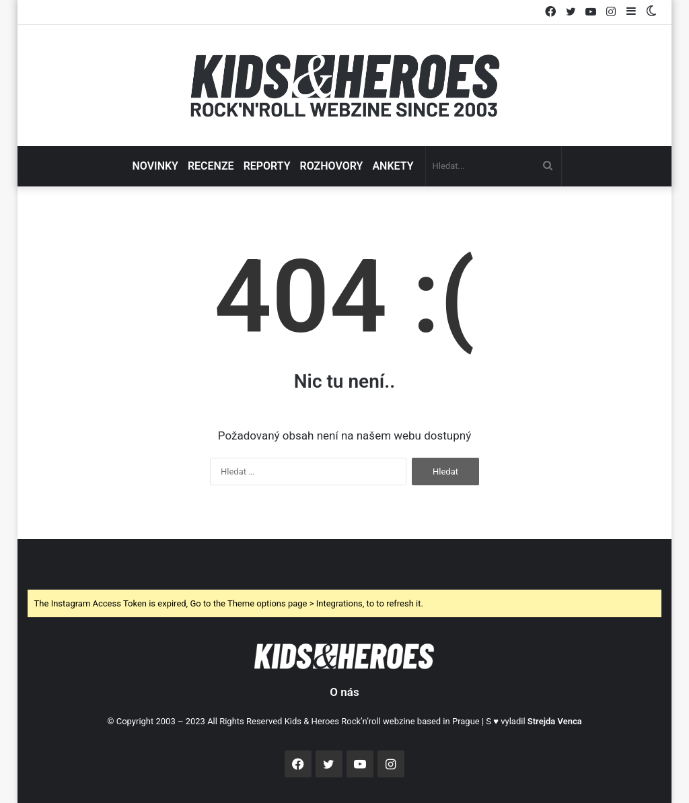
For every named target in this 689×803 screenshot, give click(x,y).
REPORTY (267, 166)
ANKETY (392, 166)
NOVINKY (155, 166)
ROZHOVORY (331, 166)
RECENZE (211, 166)
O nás (344, 692)
